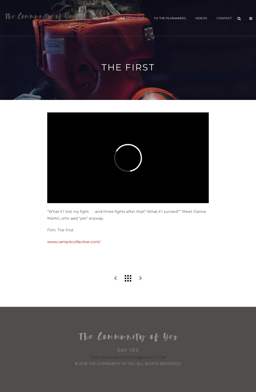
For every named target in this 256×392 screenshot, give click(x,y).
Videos (201, 18)
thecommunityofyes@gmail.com (128, 357)
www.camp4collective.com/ (73, 241)
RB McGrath (115, 278)
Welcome (101, 18)
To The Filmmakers (170, 18)
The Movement (131, 18)
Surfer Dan (140, 278)
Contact (224, 18)
